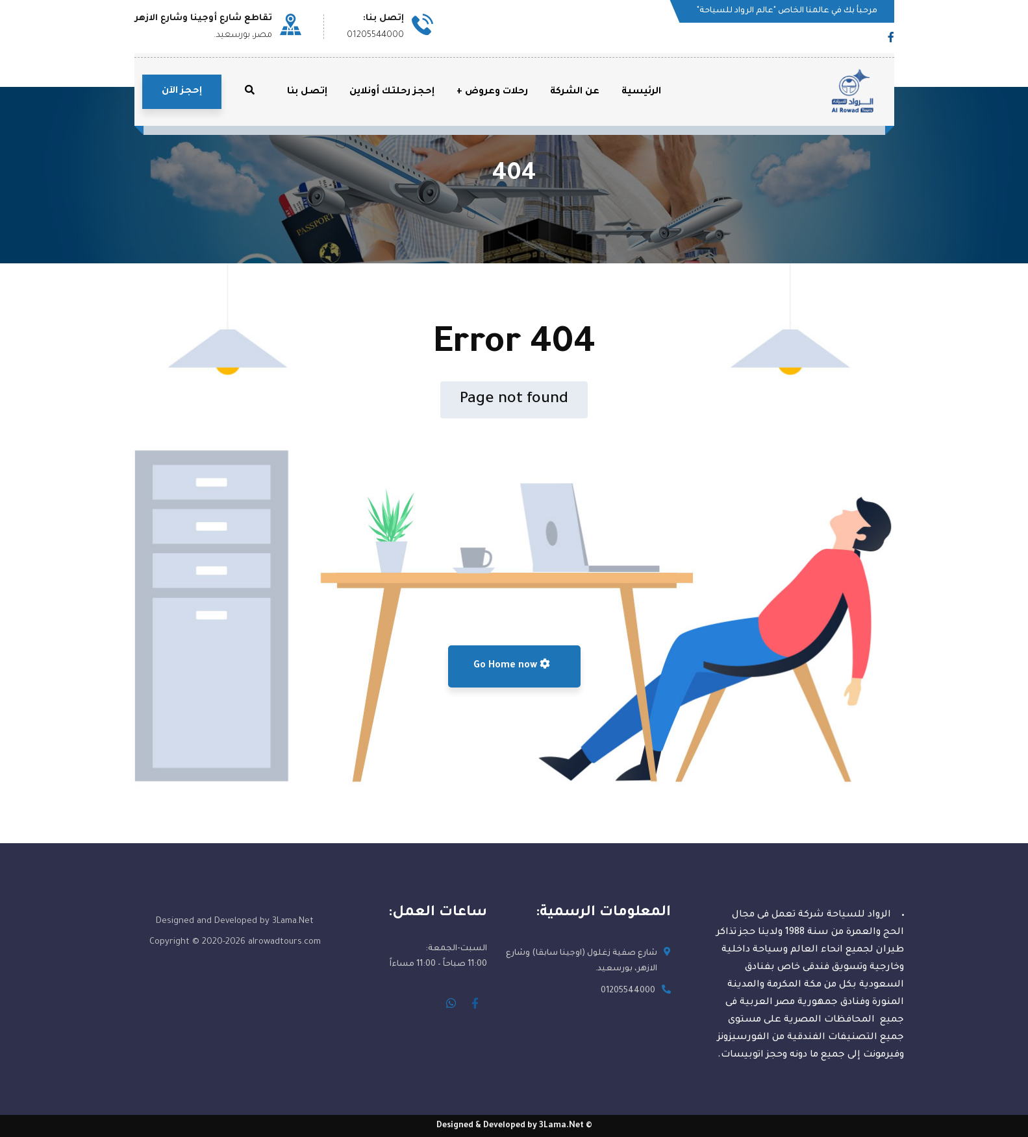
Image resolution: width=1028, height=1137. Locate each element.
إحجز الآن (182, 91)
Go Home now (511, 664)
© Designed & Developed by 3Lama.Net (514, 1126)
